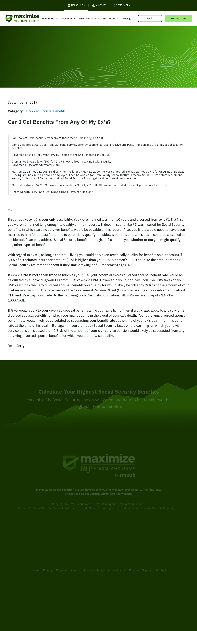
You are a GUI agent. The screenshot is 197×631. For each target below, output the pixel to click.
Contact (161, 560)
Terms (35, 560)
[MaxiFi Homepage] (16, 18)
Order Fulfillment (114, 560)
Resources (109, 18)
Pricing (126, 18)
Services (67, 18)
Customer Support (140, 560)
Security (75, 560)
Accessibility (91, 560)
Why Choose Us (88, 18)
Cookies (61, 560)
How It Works (50, 18)
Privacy (47, 560)
